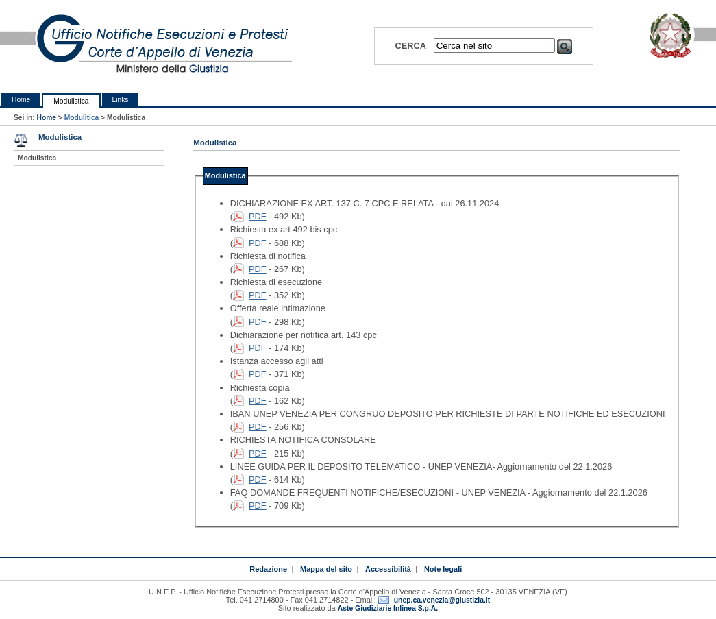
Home (21, 100)
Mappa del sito (326, 569)
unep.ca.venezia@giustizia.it (442, 600)
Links (120, 100)
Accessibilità (388, 569)
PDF (258, 216)
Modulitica (81, 117)
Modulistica (70, 101)
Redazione (268, 569)
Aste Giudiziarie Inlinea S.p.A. (388, 608)
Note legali (443, 569)
